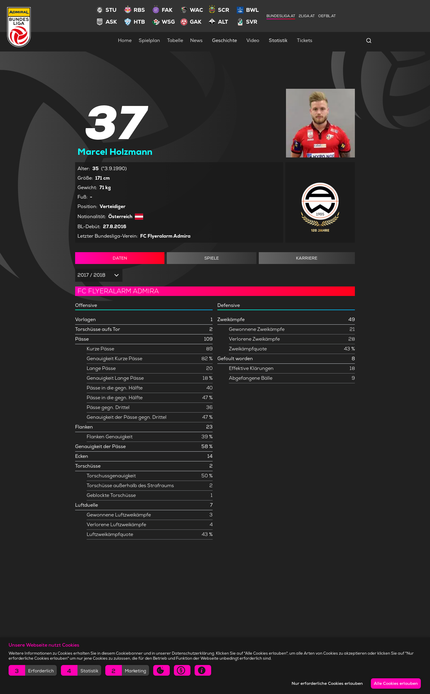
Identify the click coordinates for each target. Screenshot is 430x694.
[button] (33, 670)
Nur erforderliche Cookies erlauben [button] (326, 683)
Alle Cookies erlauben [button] (396, 683)
